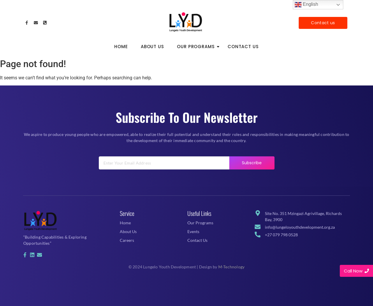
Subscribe (252, 170)
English (306, 4)
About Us (152, 46)
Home (121, 46)
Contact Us (243, 46)
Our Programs (197, 46)
